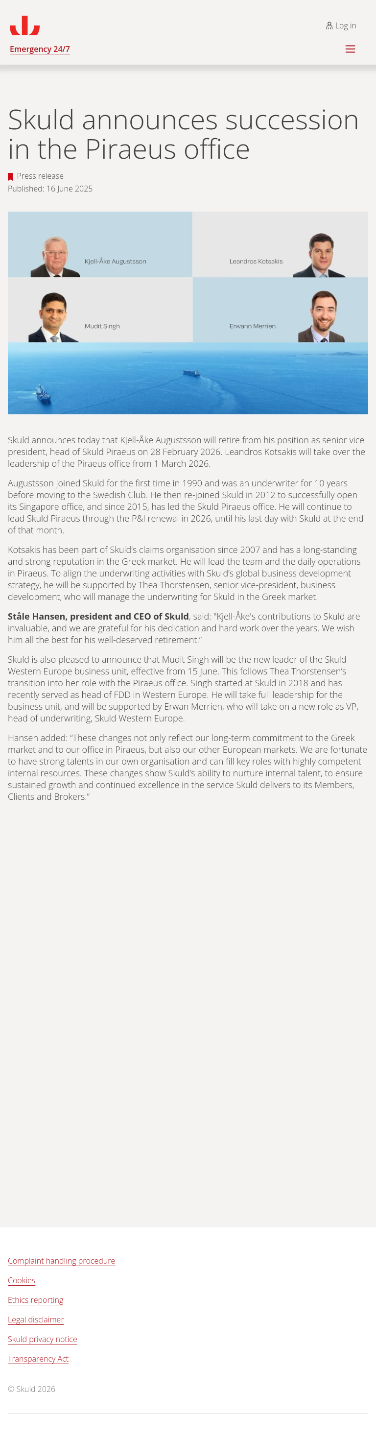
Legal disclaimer (36, 1319)
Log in (341, 25)
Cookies (21, 1280)
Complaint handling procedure (61, 1260)
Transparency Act (38, 1358)
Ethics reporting (35, 1300)
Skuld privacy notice (42, 1339)
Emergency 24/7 (40, 49)
